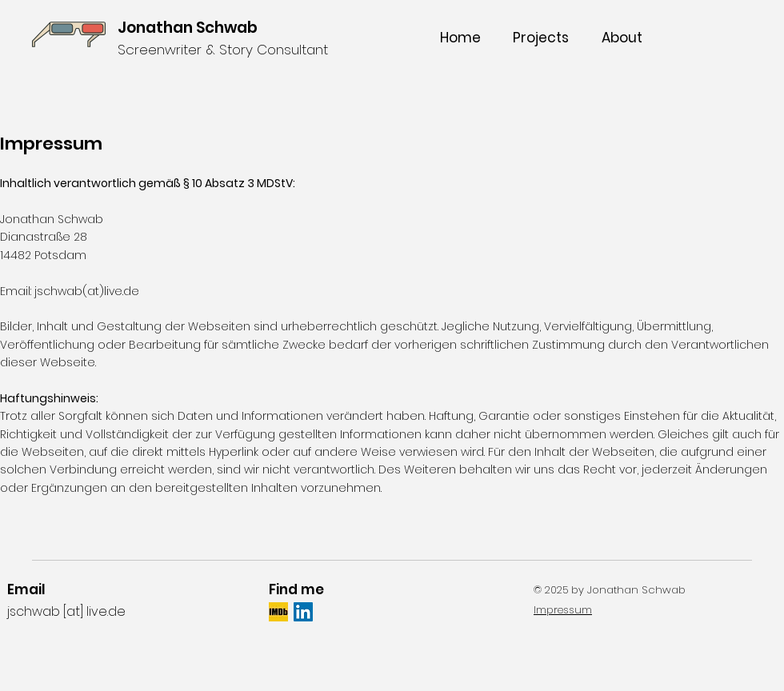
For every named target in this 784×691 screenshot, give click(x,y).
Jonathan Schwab (188, 27)
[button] (540, 37)
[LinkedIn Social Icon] (303, 611)
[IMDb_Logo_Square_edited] (278, 611)
